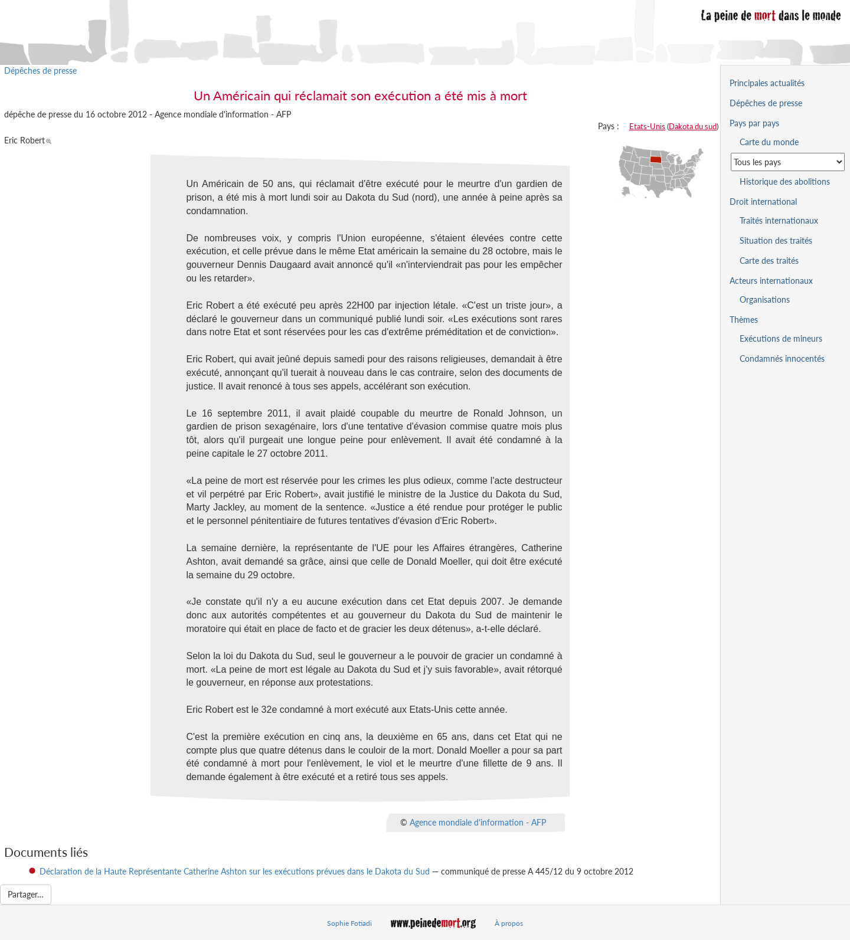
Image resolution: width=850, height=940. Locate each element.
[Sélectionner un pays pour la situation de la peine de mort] (788, 162)
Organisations (765, 299)
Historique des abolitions (785, 181)
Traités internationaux (779, 220)
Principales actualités (767, 83)
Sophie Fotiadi (349, 923)
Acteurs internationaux (771, 281)
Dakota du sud (693, 126)
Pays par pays (754, 123)
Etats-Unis (647, 126)
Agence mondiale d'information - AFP (478, 822)
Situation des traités (776, 240)
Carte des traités (769, 261)
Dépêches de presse (40, 70)
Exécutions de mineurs (781, 338)
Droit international (763, 201)
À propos (509, 923)
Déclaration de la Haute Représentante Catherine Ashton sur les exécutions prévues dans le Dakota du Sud (235, 871)
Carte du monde (769, 142)
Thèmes (744, 320)
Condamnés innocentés (782, 358)
